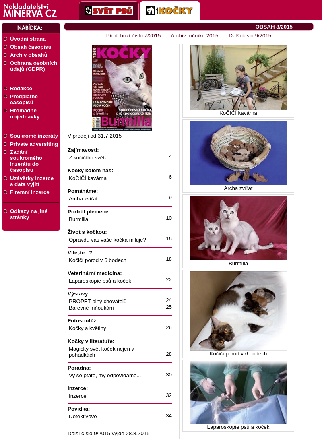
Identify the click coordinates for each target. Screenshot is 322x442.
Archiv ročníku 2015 (195, 36)
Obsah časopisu (31, 47)
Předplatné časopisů (24, 99)
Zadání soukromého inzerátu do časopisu (26, 161)
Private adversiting (34, 144)
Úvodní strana (28, 39)
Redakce (21, 88)
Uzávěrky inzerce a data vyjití (32, 181)
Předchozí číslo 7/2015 (133, 36)
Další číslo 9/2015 (250, 36)
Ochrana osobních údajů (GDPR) (33, 66)
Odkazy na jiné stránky (28, 214)
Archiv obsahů (28, 55)
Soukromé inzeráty (34, 136)
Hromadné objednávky (24, 113)
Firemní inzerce (30, 192)
